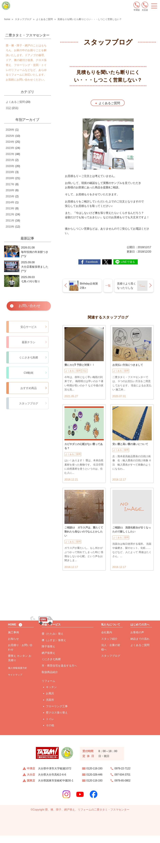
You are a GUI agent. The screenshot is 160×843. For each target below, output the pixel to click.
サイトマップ (15, 682)
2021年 (10, 160)
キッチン (51, 694)
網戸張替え (48, 660)
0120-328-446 (94, 782)
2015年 (10, 196)
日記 (8, 108)
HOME (12, 632)
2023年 (10, 148)
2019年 (10, 172)
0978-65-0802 (122, 788)
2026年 (10, 129)
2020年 (10, 166)
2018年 (10, 178)
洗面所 (50, 707)
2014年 (10, 202)
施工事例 (13, 639)
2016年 (10, 190)
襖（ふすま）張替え (54, 647)
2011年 (10, 220)
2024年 (10, 141)
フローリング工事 (57, 713)
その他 (50, 732)
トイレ (50, 726)
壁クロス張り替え (57, 720)
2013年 (10, 208)
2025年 (10, 135)
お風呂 (50, 700)
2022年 (10, 154)
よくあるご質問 (109, 103)
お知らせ (13, 646)
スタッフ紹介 (109, 646)
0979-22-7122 (122, 776)
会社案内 (106, 639)
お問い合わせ (30, 306)
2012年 (10, 214)
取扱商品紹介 (50, 679)
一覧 (108, 285)
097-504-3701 (122, 782)
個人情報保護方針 (17, 675)
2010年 (10, 226)
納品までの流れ (139, 646)
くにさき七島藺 (51, 666)
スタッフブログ (110, 663)
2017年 (10, 184)
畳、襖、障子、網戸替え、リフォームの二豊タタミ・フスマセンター (87, 817)
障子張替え (48, 653)
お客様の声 (137, 639)
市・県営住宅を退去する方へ (59, 673)
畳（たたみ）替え (52, 641)
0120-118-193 (94, 776)
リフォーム (48, 688)
